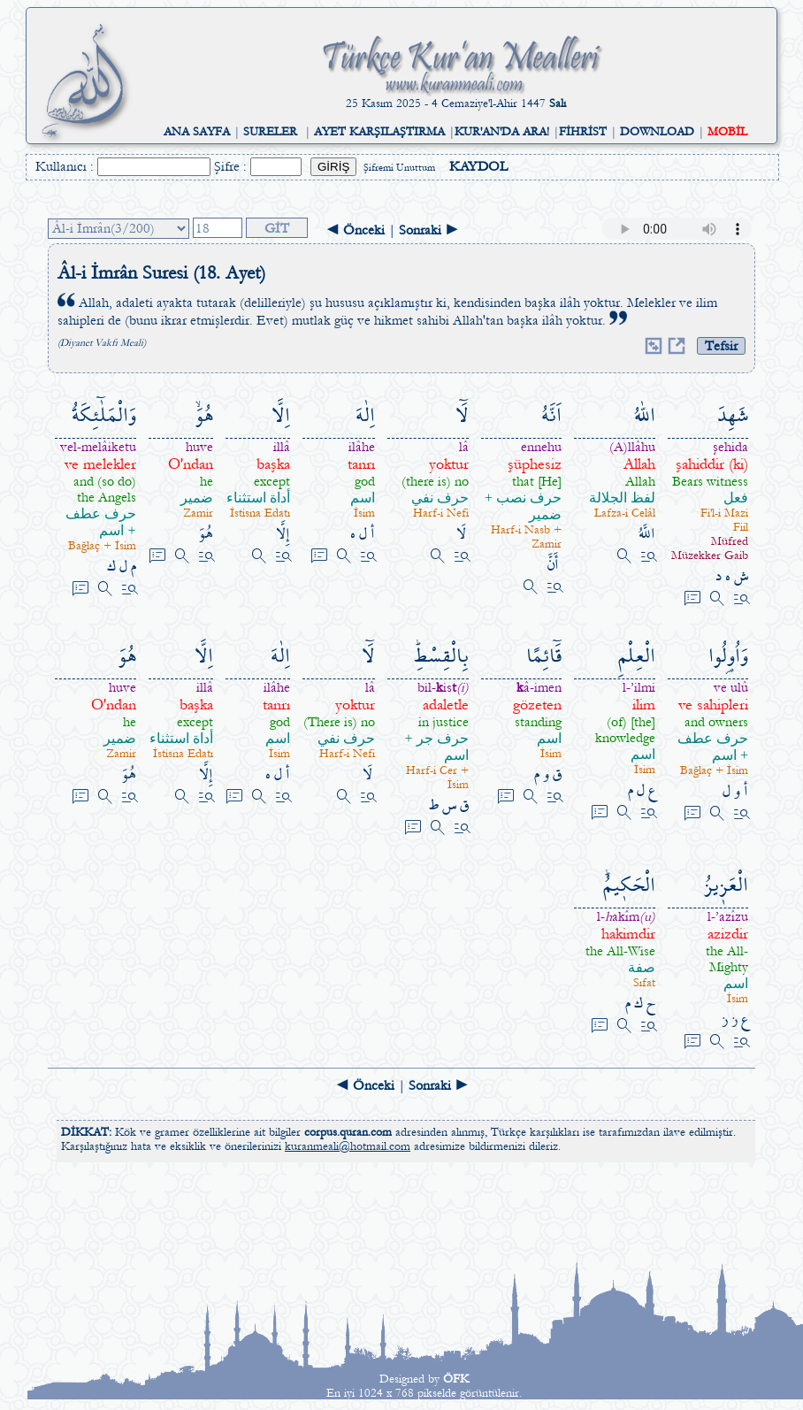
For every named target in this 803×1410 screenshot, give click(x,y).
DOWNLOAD (657, 132)
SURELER (270, 132)
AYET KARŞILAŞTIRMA (379, 132)
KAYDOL (478, 166)
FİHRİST (583, 132)
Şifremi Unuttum (399, 167)
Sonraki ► (429, 230)
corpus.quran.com (348, 1132)
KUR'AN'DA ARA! (502, 132)
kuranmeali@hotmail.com (347, 1146)
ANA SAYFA (197, 132)
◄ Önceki (355, 230)
